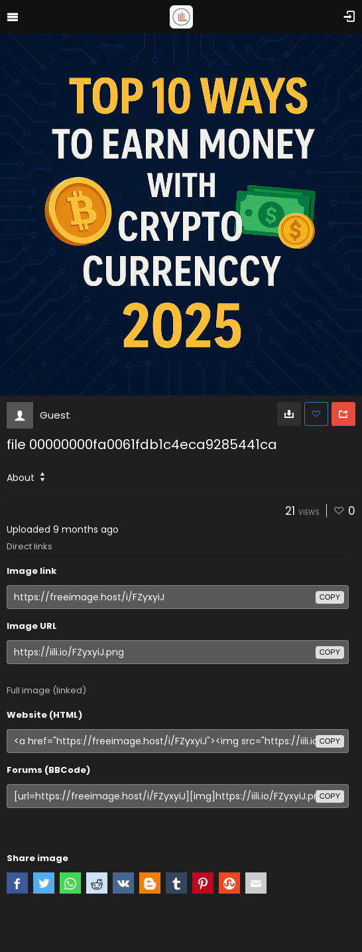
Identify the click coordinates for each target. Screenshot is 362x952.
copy (330, 597)
